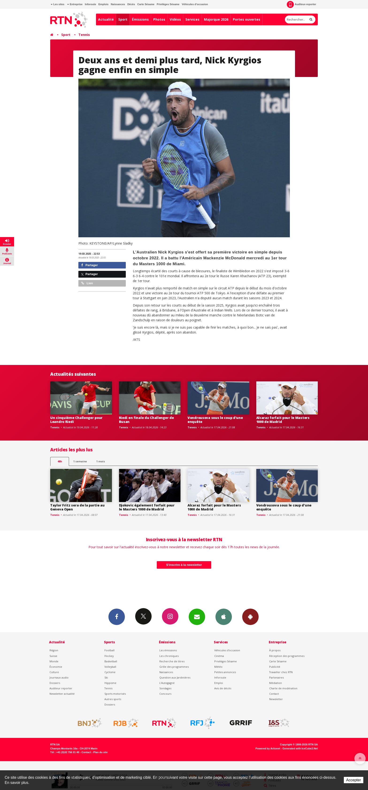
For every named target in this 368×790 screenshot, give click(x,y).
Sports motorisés (115, 693)
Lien (87, 283)
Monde (54, 661)
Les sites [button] (57, 4)
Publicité (274, 666)
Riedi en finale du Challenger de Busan (146, 419)
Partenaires (276, 677)
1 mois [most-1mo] (100, 461)
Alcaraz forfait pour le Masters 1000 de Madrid (283, 419)
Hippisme (110, 682)
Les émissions (168, 650)
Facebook (116, 617)
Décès (131, 4)
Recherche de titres (171, 661)
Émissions (140, 19)
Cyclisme (109, 672)
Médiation (275, 682)
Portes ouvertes (246, 19)
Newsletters (197, 617)
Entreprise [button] (74, 4)
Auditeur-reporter (301, 4)
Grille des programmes (174, 666)
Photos (159, 19)
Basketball (110, 661)
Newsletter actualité (62, 693)
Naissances (118, 4)
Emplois (103, 4)
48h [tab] (60, 461)
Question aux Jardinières (174, 677)
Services (192, 19)
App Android (250, 617)
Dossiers (55, 682)
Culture (54, 672)
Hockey (109, 655)
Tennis (84, 34)
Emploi (218, 682)
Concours (165, 693)
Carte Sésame (145, 4)
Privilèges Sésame (168, 4)
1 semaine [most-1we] (80, 461)
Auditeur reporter (61, 688)
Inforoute (90, 4)
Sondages (165, 688)
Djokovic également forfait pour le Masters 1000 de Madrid (147, 507)
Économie (56, 666)
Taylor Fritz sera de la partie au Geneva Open (77, 507)
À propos (274, 650)
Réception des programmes (286, 655)
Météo (218, 666)
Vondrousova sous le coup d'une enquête (215, 419)
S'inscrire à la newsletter (184, 565)
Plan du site (100, 752)
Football (109, 650)
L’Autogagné (167, 682)
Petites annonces (225, 672)
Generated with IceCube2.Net (300, 748)
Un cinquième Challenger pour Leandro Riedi (76, 419)
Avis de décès (222, 688)
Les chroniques (169, 655)
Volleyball (110, 666)
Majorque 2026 (216, 19)
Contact (274, 693)
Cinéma (219, 655)
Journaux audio (59, 677)
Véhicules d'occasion (195, 4)
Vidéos (175, 19)
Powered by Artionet (268, 748)
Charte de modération (283, 688)
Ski (106, 677)
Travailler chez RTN (281, 672)
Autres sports (112, 699)
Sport (122, 19)
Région (54, 650)
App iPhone (223, 617)
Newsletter (276, 699)
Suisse (53, 655)
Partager (89, 265)
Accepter (353, 780)
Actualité (106, 19)
